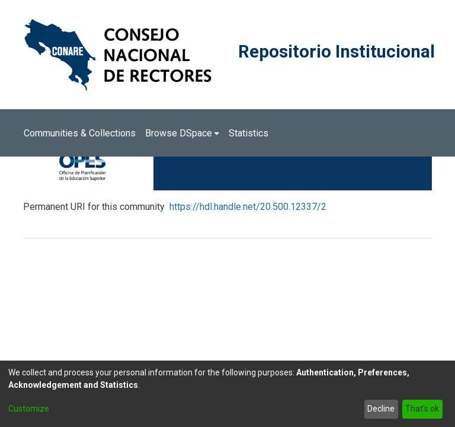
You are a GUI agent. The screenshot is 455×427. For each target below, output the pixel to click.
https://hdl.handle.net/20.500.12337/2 (247, 206)
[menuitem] (182, 133)
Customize (28, 408)
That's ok (422, 408)
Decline (381, 408)
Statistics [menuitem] (248, 133)
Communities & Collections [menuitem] (80, 133)
